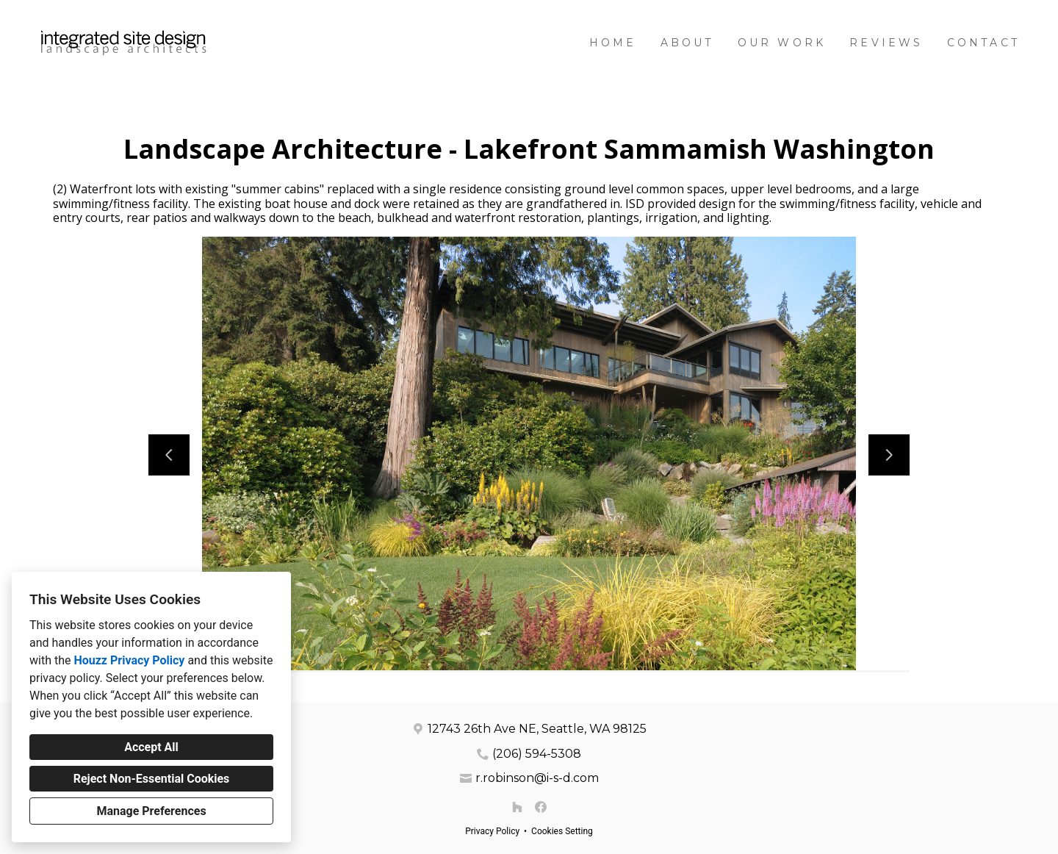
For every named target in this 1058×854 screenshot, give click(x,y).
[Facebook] (540, 807)
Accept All (151, 747)
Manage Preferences (151, 811)
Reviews (886, 42)
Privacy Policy (492, 831)
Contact (983, 42)
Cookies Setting (562, 831)
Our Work (782, 42)
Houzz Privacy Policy (128, 660)
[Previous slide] (169, 455)
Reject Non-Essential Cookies (151, 779)
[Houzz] (517, 807)
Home (613, 42)
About (687, 42)
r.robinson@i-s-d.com (537, 778)
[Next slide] (889, 455)
